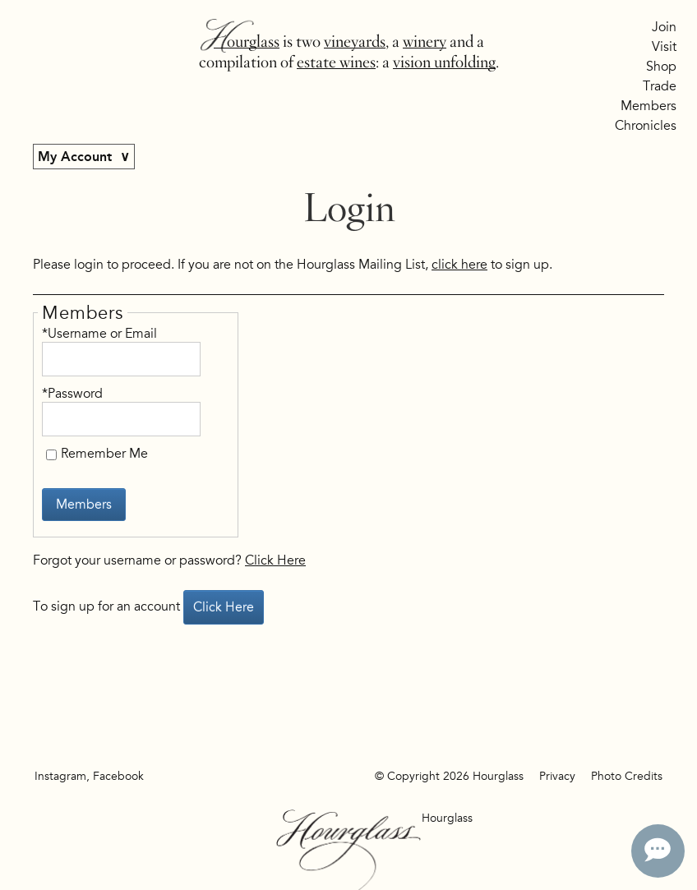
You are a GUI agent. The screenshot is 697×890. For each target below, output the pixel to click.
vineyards (354, 41)
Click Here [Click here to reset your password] (275, 560)
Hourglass (246, 41)
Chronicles (645, 126)
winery (424, 41)
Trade (659, 86)
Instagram (60, 776)
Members (648, 106)
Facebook (118, 776)
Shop (661, 66)
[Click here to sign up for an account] (223, 607)
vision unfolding (444, 62)
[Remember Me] (51, 455)
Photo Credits (626, 776)
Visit (664, 47)
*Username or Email (99, 333)
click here (459, 264)
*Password (72, 393)
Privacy (557, 776)
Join (664, 27)
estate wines (336, 62)
